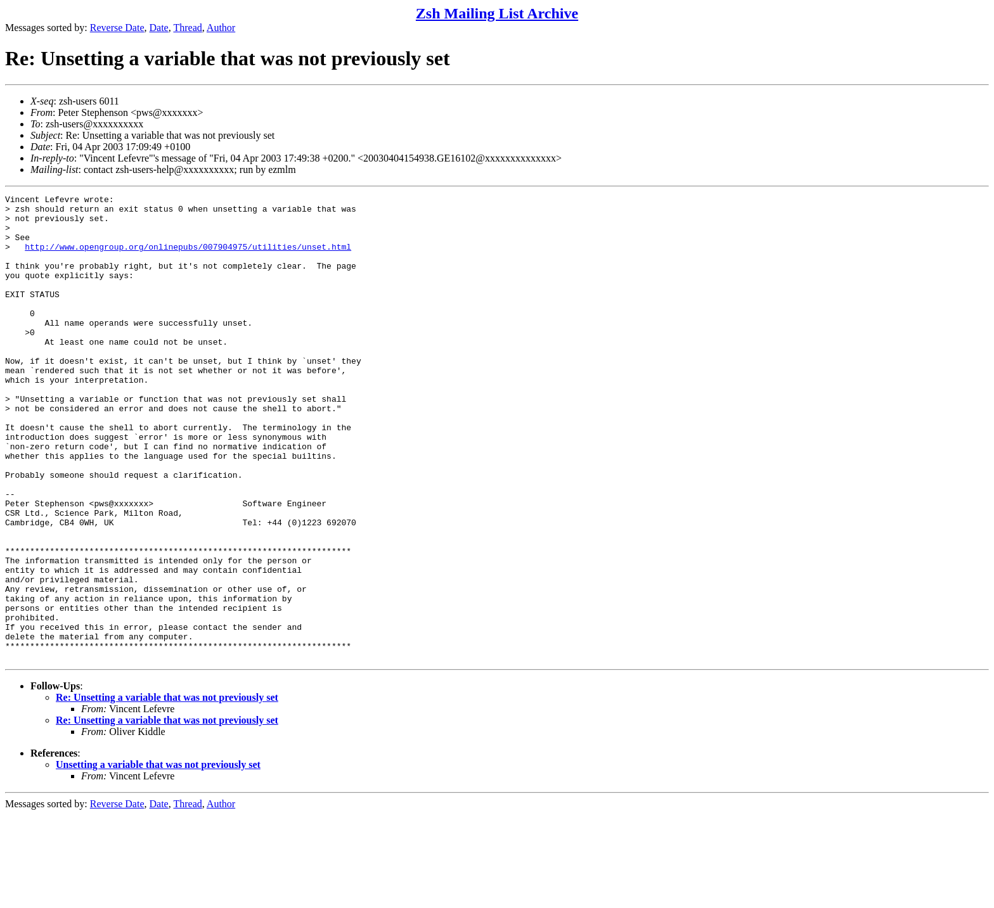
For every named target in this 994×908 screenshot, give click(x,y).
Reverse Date (117, 27)
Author (221, 27)
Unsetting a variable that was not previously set (158, 857)
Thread (187, 27)
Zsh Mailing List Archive (497, 13)
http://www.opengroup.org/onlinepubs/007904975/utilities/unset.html (188, 258)
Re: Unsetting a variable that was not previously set (167, 790)
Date (159, 27)
